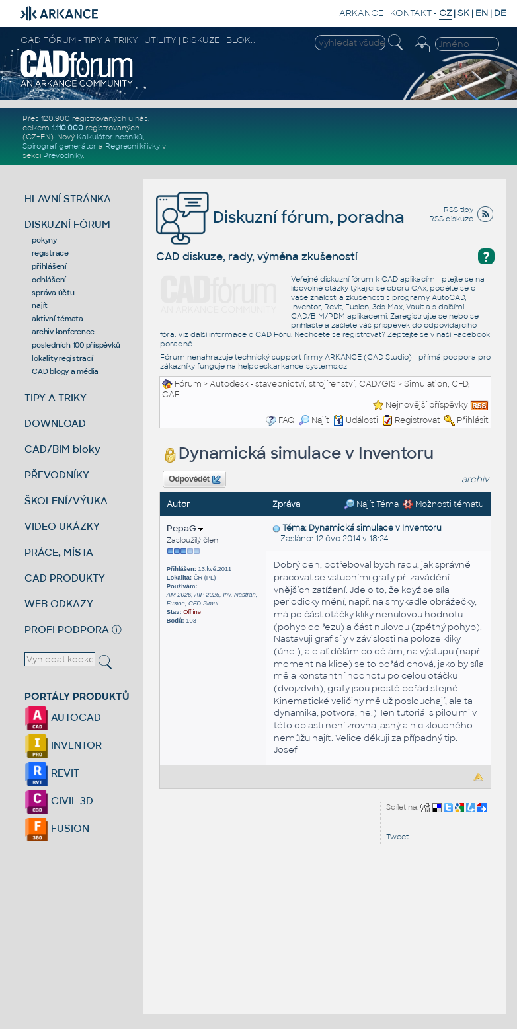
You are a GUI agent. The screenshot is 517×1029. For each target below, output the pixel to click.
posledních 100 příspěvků (76, 345)
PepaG (185, 528)
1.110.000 (67, 127)
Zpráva (286, 504)
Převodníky (63, 155)
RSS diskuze (451, 218)
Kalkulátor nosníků (110, 136)
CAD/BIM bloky (62, 449)
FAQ (286, 420)
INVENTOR (63, 745)
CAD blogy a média (65, 371)
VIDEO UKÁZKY (62, 526)
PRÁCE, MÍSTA (58, 552)
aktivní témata (57, 318)
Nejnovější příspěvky (426, 405)
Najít (314, 420)
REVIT (51, 773)
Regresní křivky (132, 146)
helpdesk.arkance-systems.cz (292, 366)
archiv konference (63, 331)
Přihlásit (473, 420)
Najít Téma (371, 504)
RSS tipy (458, 209)
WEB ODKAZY (58, 603)
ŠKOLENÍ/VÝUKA (66, 500)
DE (500, 13)
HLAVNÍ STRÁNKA (67, 198)
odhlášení (49, 279)
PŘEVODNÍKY (56, 475)
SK (463, 13)
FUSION (56, 828)
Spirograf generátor (59, 146)
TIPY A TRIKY (55, 397)
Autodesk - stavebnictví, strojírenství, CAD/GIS (303, 384)
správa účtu (53, 292)
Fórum (188, 384)
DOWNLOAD (55, 423)
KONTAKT (411, 13)
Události (355, 420)
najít (40, 305)
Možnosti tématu (443, 504)
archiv (475, 479)
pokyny (44, 240)
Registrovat (417, 420)
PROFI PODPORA (66, 629)
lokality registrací (62, 358)
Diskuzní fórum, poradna (280, 217)
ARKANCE (361, 13)
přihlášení (49, 266)
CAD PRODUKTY (64, 578)
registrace (50, 253)
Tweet (397, 836)
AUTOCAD (62, 717)
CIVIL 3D (58, 800)
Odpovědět (194, 480)
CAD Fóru (273, 334)
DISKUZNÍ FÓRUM (67, 224)
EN (481, 13)
